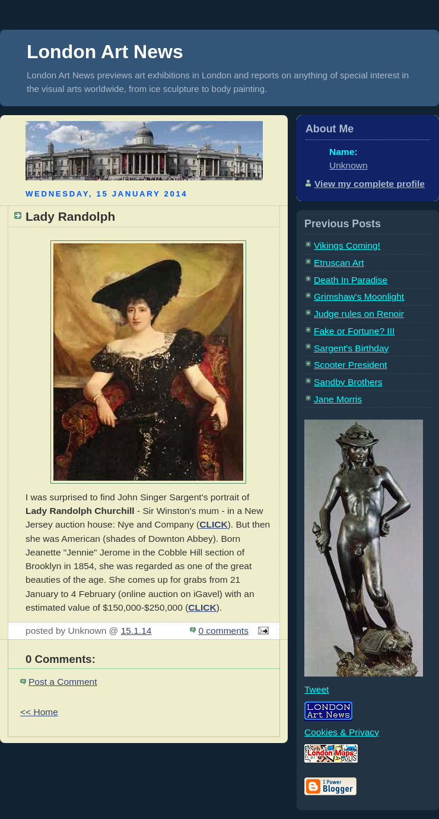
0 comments (223, 631)
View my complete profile (369, 184)
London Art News (105, 51)
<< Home (39, 712)
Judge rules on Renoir (359, 314)
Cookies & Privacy (341, 732)
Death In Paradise (350, 280)
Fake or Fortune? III (354, 331)
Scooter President (350, 365)
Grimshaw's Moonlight (359, 296)
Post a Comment (62, 682)
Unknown (348, 165)
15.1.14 (136, 631)
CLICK (213, 524)
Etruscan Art (339, 263)
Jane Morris (338, 399)
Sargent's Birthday (351, 348)
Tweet (316, 689)
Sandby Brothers (348, 382)
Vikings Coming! (347, 245)
